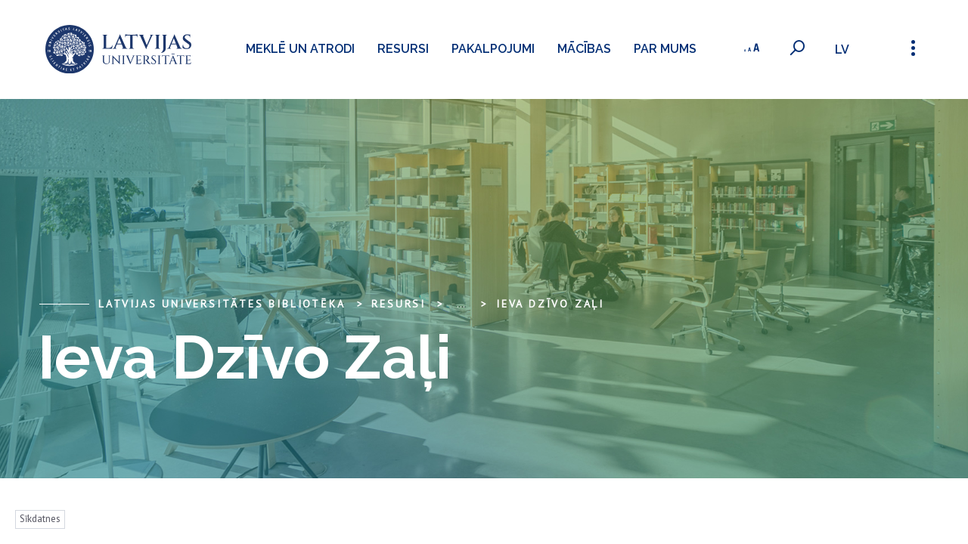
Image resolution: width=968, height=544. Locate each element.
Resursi (403, 49)
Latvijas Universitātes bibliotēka (221, 304)
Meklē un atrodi (300, 49)
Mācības (584, 49)
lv (842, 49)
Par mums (665, 49)
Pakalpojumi (493, 49)
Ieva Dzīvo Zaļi (550, 304)
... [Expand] (461, 304)
